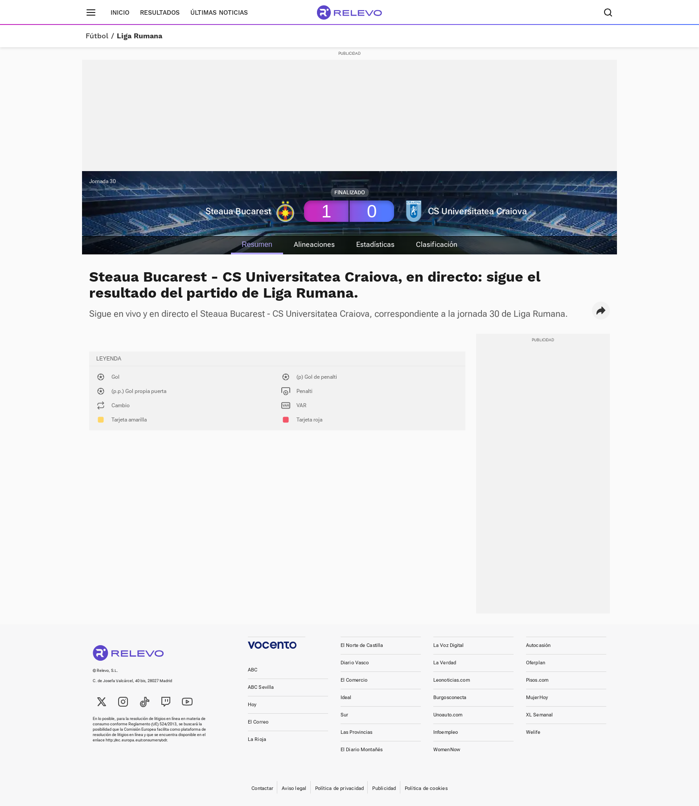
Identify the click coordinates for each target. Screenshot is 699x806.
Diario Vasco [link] (355, 663)
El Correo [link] (258, 722)
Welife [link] (533, 732)
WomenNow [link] (446, 750)
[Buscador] (608, 12)
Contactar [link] (262, 788)
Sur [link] (344, 715)
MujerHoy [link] (537, 697)
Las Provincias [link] (357, 732)
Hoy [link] (252, 705)
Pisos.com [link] (537, 680)
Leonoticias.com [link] (451, 680)
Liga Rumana (139, 36)
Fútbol (97, 36)
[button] (601, 310)
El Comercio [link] (354, 680)
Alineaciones (314, 244)
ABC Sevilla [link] (261, 687)
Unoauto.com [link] (447, 715)
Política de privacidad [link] (339, 788)
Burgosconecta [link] (449, 697)
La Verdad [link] (444, 663)
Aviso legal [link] (294, 788)
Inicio (120, 12)
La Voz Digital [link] (448, 645)
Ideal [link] (346, 697)
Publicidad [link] (384, 788)
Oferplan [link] (535, 663)
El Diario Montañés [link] (361, 750)
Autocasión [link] (538, 645)
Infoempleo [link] (445, 732)
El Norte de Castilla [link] (362, 645)
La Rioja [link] (257, 739)
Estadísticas (375, 244)
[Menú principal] (91, 12)
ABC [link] (252, 670)
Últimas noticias (219, 12)
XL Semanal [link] (539, 715)
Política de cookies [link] (426, 788)
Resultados (160, 12)
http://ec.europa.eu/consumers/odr (136, 740)
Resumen (257, 244)
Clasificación (436, 244)
